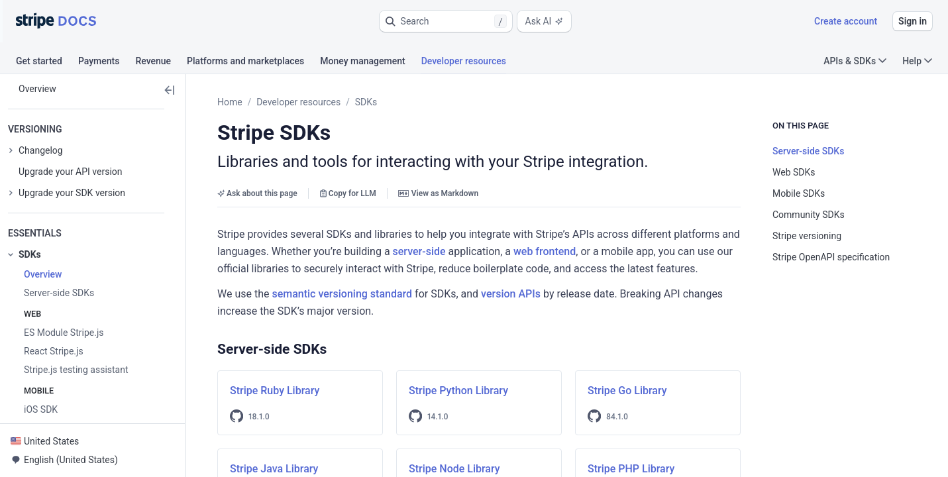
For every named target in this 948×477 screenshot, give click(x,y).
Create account (845, 21)
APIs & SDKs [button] (854, 61)
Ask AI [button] (544, 21)
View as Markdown (438, 193)
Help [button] (917, 61)
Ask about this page (257, 193)
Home (229, 102)
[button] (446, 21)
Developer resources (298, 102)
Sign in (912, 21)
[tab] (47, 63)
